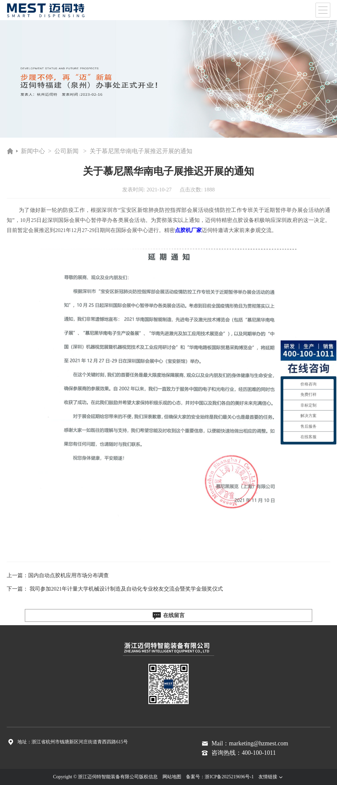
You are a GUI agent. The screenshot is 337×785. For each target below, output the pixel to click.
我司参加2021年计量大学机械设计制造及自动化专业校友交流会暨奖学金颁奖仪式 (126, 589)
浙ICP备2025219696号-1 (229, 776)
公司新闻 (66, 151)
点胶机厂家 (188, 230)
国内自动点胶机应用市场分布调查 (68, 575)
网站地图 (171, 776)
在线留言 (168, 615)
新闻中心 (33, 151)
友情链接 (271, 776)
